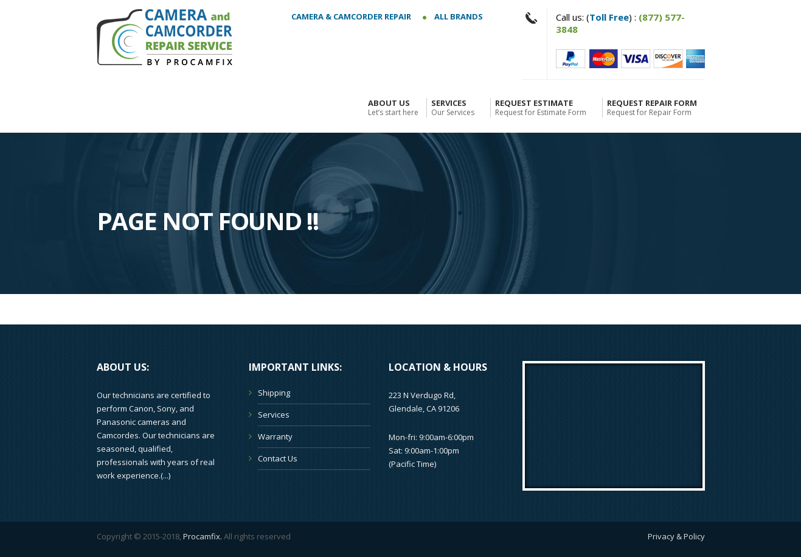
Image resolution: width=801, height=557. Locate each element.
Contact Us (277, 458)
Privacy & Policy (676, 536)
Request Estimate (540, 107)
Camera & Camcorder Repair (351, 16)
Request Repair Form (652, 107)
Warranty (275, 436)
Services (452, 107)
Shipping (274, 392)
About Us (393, 107)
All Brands (453, 16)
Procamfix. (202, 536)
